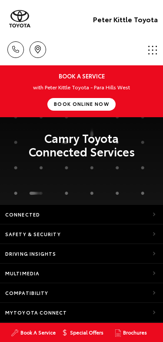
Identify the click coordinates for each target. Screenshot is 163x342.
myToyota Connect (36, 312)
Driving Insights (31, 253)
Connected (22, 214)
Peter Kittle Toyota (125, 19)
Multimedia (22, 273)
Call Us (15, 48)
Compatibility (26, 292)
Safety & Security (33, 233)
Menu (152, 50)
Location (38, 48)
